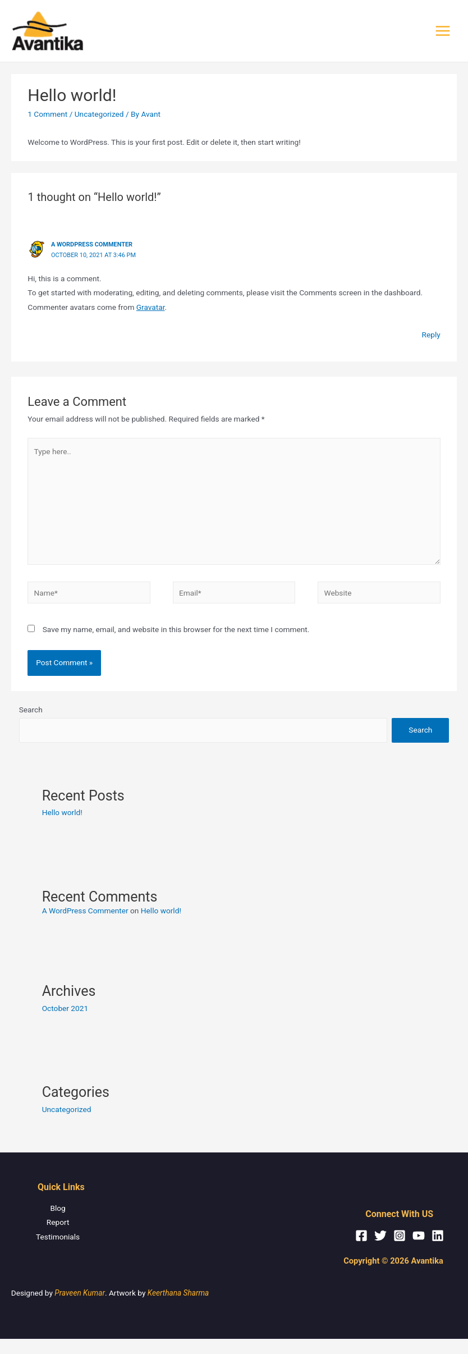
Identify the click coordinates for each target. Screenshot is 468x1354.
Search (31, 711)
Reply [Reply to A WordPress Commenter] (431, 335)
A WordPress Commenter (91, 245)
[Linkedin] (438, 1237)
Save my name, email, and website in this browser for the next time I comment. (176, 630)
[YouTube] (418, 1237)
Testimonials (57, 1237)
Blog (57, 1209)
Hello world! (62, 813)
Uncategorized (99, 115)
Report (57, 1223)
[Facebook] (361, 1237)
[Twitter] (380, 1237)
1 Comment (47, 115)
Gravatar (150, 308)
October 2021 (65, 1009)
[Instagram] (399, 1237)
